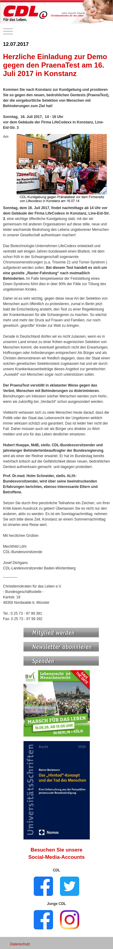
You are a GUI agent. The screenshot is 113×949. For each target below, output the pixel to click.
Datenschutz (20, 944)
